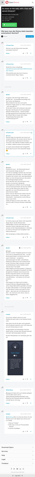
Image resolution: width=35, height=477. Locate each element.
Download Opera (10, 20)
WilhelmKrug (9, 385)
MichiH (8, 89)
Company (5, 458)
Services (5, 446)
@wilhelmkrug (9, 412)
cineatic (8, 309)
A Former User (10, 40)
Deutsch (5, 31)
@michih (8, 130)
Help (3, 450)
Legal (3, 454)
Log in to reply (30, 31)
